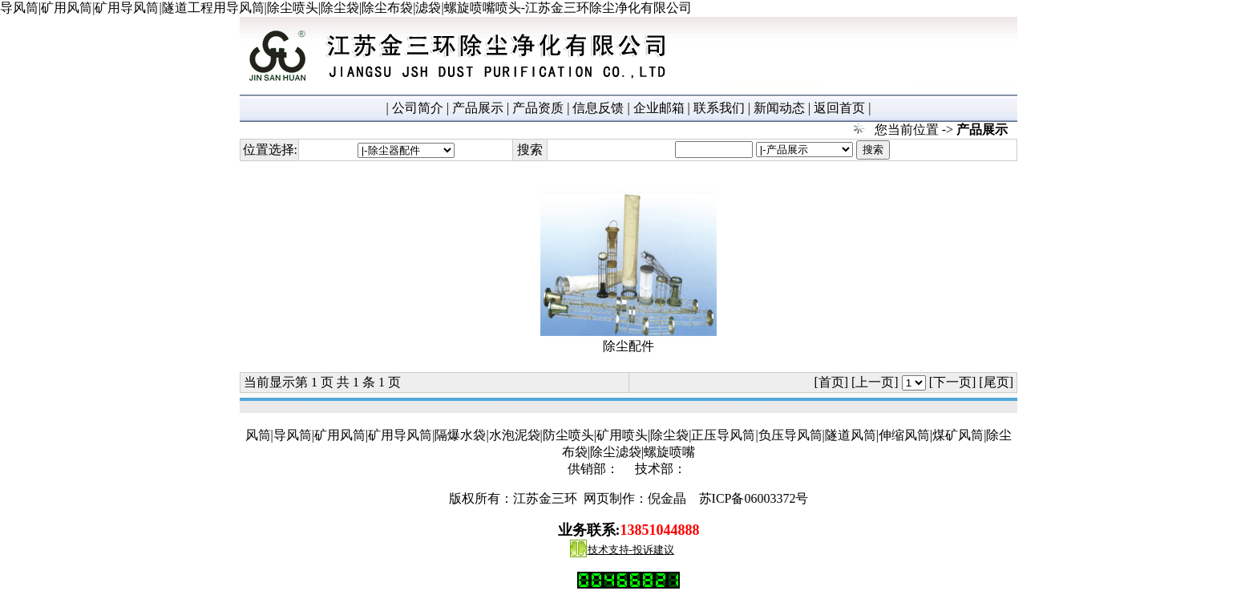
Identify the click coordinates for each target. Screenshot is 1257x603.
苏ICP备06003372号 (754, 498)
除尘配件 (628, 346)
